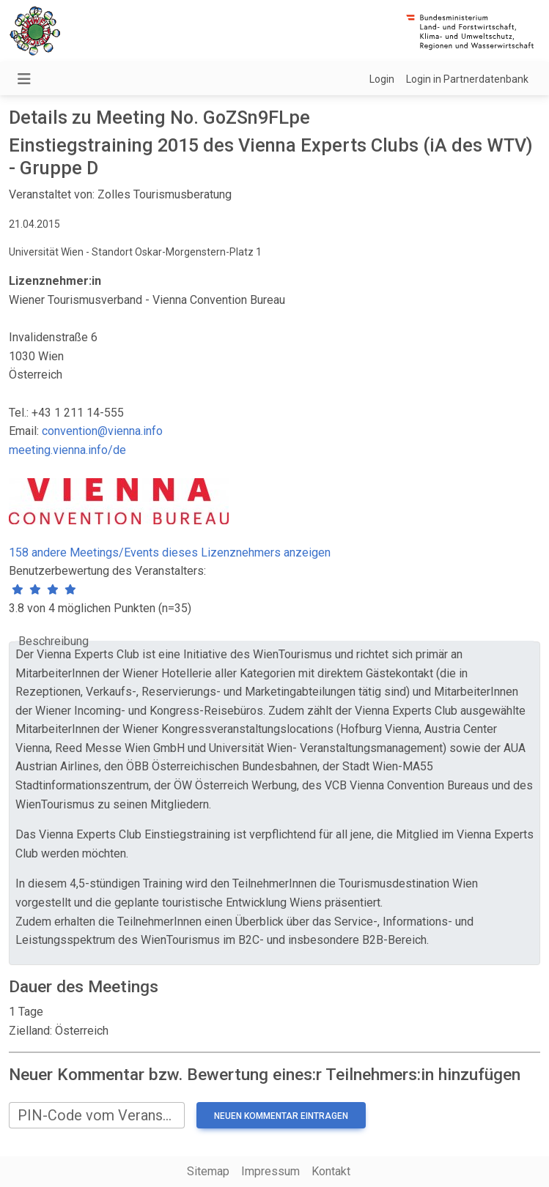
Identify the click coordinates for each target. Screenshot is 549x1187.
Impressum (270, 1171)
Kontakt (331, 1171)
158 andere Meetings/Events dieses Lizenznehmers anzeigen (170, 552)
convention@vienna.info (102, 431)
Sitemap (208, 1171)
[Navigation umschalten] (24, 79)
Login (381, 79)
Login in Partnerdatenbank (467, 79)
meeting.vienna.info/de (67, 450)
